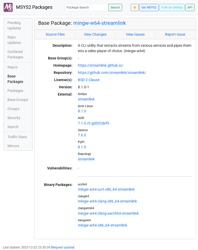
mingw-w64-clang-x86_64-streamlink (107, 201)
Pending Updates (14, 25)
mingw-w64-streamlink (99, 23)
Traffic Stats (17, 137)
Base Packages (15, 79)
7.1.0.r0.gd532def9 (93, 123)
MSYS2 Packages (28, 7)
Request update (62, 247)
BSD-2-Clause (89, 80)
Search (115, 7)
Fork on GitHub (172, 7)
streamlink (86, 99)
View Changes (95, 34)
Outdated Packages (15, 54)
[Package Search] (86, 7)
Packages (15, 91)
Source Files (55, 34)
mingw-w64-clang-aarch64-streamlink (108, 213)
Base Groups (17, 100)
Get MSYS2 (148, 7)
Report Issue (175, 34)
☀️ (135, 7)
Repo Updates (14, 40)
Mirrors (13, 146)
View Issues (135, 34)
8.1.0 (82, 111)
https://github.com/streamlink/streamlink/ (112, 73)
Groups (13, 109)
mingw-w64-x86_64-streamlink (102, 225)
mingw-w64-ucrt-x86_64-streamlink (106, 189)
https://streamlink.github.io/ (100, 65)
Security (13, 118)
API (189, 7)
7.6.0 (82, 135)
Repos (12, 67)
